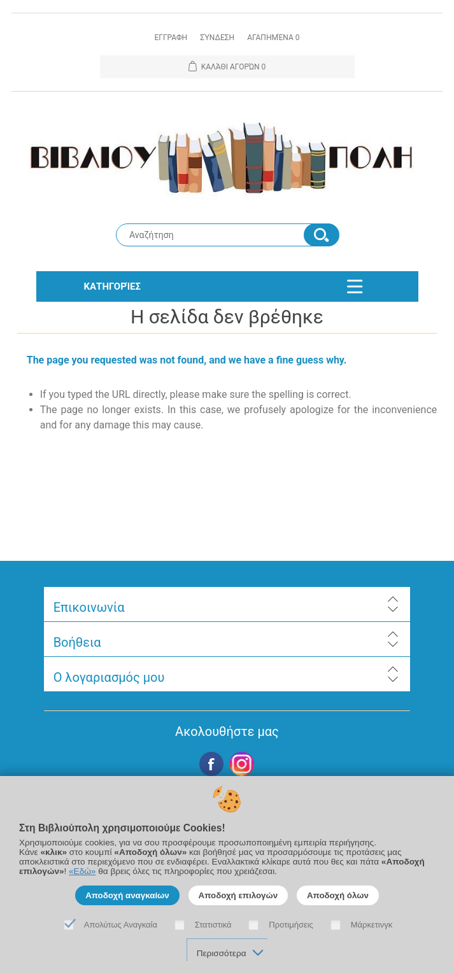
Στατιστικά (213, 924)
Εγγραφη (170, 37)
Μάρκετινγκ (372, 924)
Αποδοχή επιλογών (238, 895)
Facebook (211, 764)
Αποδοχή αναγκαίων (127, 895)
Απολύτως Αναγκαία (120, 924)
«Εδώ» (82, 871)
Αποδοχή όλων (338, 895)
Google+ (242, 764)
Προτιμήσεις (291, 924)
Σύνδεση (217, 37)
